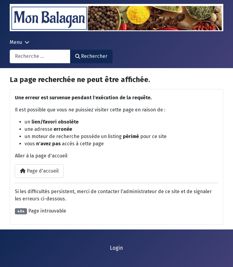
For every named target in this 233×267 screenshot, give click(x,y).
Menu (16, 42)
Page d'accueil (39, 171)
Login (116, 248)
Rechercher (91, 56)
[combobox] (40, 56)
